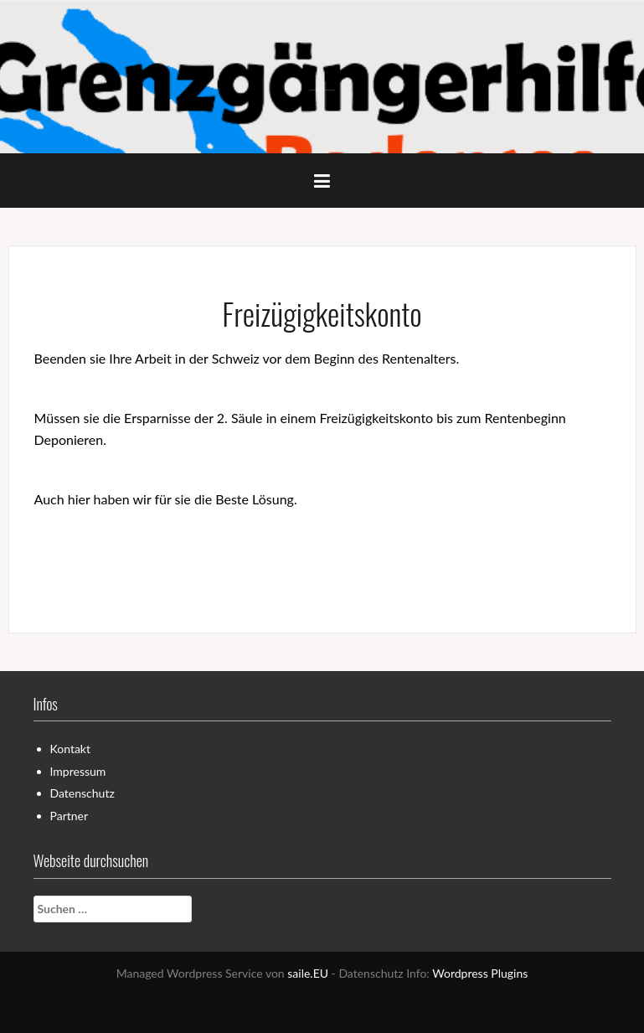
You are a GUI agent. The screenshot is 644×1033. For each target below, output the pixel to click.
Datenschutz (82, 793)
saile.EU (307, 973)
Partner (69, 815)
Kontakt (70, 748)
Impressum (78, 771)
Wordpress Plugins (480, 973)
